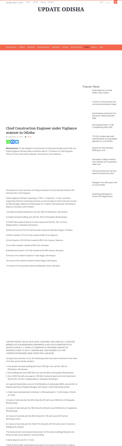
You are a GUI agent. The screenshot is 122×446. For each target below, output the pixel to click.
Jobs (101, 47)
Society (65, 47)
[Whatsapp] (8, 70)
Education (56, 47)
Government (11, 47)
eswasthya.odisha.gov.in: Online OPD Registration (102, 195)
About (28, 2)
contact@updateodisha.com (105, 442)
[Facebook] (12, 70)
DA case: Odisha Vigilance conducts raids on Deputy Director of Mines (63, 422)
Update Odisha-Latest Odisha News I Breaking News (33, 442)
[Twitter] (17, 70)
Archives (51, 2)
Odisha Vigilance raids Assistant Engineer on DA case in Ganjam (41, 422)
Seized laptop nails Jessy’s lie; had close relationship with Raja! (104, 115)
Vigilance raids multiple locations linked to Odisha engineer (16, 422)
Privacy (43, 2)
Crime (86, 47)
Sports (94, 47)
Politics (22, 47)
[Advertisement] (61, 29)
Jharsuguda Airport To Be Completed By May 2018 (103, 126)
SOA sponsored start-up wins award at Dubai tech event (104, 172)
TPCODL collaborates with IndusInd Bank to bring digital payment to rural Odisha (104, 138)
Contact (35, 2)
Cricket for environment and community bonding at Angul (104, 103)
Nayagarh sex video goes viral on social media (104, 183)
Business (31, 47)
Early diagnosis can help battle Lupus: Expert (102, 91)
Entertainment (43, 47)
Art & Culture (76, 47)
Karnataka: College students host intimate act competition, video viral (104, 161)
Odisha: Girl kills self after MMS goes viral (102, 149)
